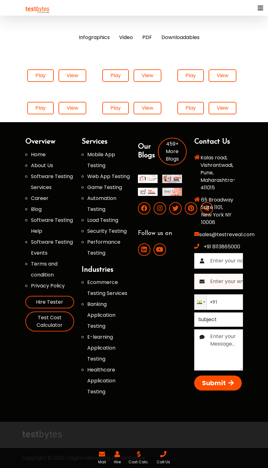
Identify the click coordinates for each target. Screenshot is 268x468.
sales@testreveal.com (227, 234)
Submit (218, 383)
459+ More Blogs (172, 151)
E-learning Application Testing (101, 347)
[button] (200, 302)
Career (39, 198)
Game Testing (104, 187)
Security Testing (107, 231)
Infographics (94, 37)
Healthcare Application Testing (101, 380)
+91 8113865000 (222, 246)
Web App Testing (108, 176)
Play (40, 75)
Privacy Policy (48, 285)
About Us (42, 165)
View (72, 75)
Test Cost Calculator (50, 321)
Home (38, 154)
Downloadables (180, 37)
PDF (147, 37)
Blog (36, 209)
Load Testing (102, 220)
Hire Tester (49, 302)
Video (126, 37)
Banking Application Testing (101, 315)
